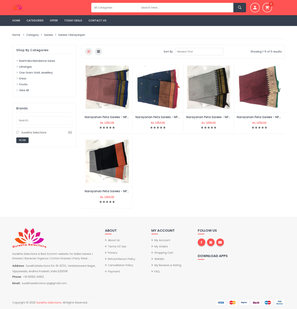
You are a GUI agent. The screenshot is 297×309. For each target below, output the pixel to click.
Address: (18, 266)
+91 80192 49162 (33, 277)
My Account (162, 240)
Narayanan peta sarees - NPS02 (260, 117)
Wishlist (159, 259)
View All (24, 90)
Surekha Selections (44, 132)
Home (16, 20)
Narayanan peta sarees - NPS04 (159, 117)
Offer (54, 20)
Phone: (17, 277)
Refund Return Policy (121, 259)
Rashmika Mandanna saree (37, 61)
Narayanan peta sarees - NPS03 (210, 117)
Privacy (112, 253)
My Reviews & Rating (167, 265)
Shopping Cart (163, 253)
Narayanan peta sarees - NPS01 (108, 191)
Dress (22, 78)
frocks (23, 84)
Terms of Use (117, 246)
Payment (114, 271)
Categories (35, 20)
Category (32, 35)
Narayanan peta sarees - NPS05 (108, 117)
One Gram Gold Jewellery (36, 73)
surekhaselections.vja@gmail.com (44, 283)
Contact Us (97, 20)
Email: (16, 283)
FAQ (157, 271)
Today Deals (73, 20)
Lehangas (25, 67)
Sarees (48, 35)
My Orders (161, 246)
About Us (114, 240)
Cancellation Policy (120, 265)
